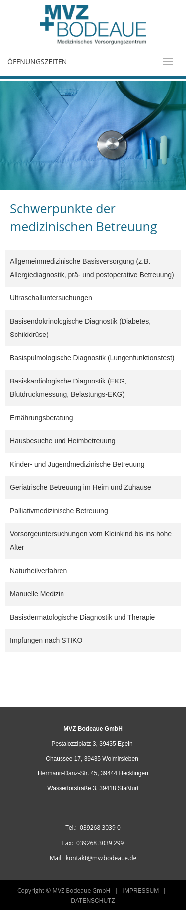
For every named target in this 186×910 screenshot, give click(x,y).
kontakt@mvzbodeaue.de (101, 858)
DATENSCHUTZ (93, 900)
